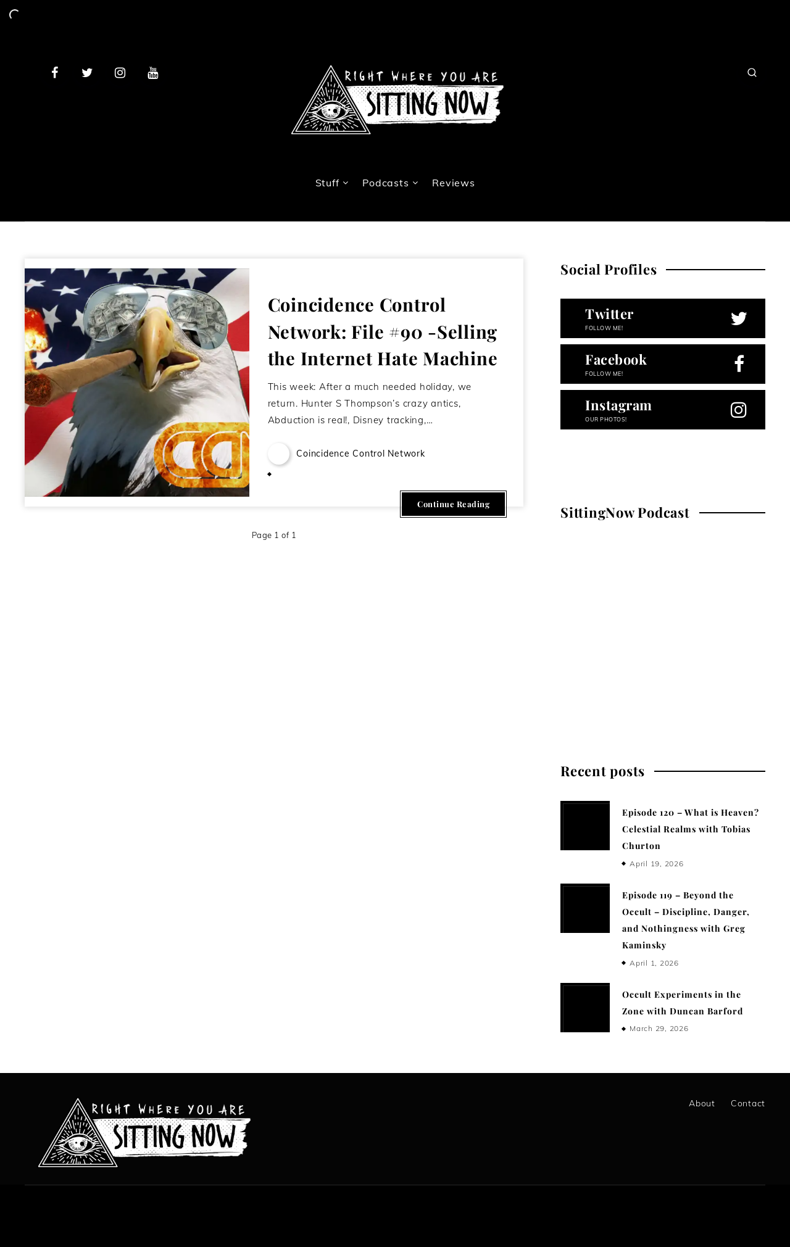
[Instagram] (120, 72)
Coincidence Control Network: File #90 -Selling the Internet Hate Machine (383, 331)
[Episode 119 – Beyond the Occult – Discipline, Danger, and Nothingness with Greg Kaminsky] (585, 908)
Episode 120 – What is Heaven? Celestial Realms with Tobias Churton (690, 829)
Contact (748, 1103)
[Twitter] (87, 72)
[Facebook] (55, 72)
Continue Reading (453, 504)
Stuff (327, 182)
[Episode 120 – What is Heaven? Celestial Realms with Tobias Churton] (585, 825)
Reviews (453, 182)
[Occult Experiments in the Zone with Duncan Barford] (585, 1007)
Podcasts (385, 182)
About (702, 1103)
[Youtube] (152, 72)
